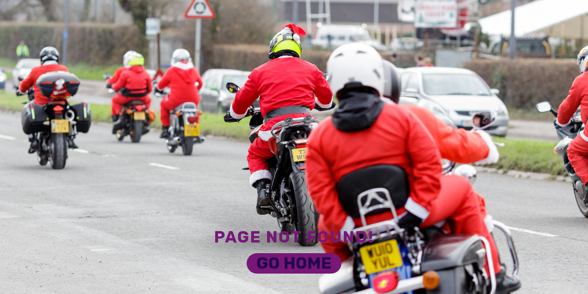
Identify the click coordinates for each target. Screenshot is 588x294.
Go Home (294, 263)
